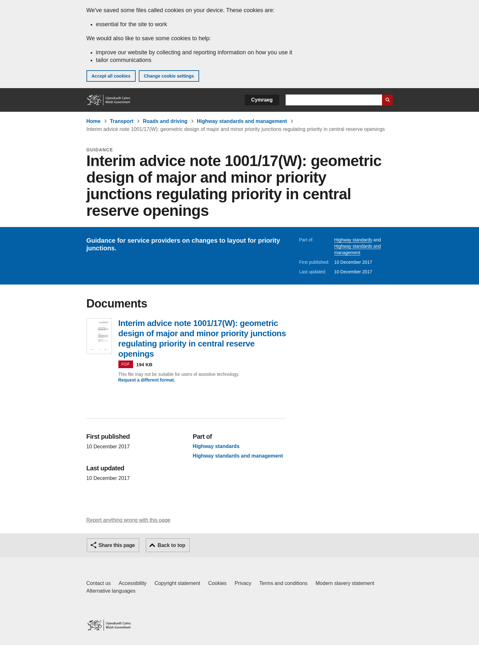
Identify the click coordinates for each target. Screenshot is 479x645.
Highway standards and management (242, 121)
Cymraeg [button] (262, 99)
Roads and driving (165, 121)
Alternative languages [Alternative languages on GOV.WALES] (111, 591)
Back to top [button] (171, 545)
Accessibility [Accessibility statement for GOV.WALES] (132, 583)
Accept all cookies (111, 76)
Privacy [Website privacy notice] (243, 583)
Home (93, 121)
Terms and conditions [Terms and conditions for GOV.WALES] (283, 583)
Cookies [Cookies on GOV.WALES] (217, 583)
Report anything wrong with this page (128, 520)
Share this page (117, 545)
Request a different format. (146, 380)
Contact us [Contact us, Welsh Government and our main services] (98, 583)
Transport (121, 121)
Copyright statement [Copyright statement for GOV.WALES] (177, 583)
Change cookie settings (169, 76)
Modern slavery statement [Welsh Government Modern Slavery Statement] (345, 583)
